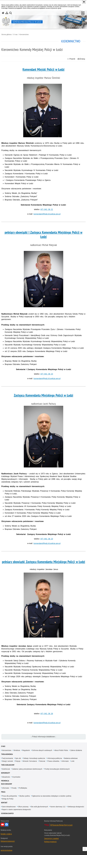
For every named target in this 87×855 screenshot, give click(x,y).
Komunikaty (5, 773)
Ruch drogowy (6, 784)
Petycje (17, 761)
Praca (3, 792)
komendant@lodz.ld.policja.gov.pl (47, 214)
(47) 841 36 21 (46, 209)
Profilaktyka (23, 788)
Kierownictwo (24, 34)
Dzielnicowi (6, 769)
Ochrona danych (7, 813)
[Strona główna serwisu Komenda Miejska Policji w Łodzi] (3, 12)
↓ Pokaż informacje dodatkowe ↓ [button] (43, 737)
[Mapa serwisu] (6, 12)
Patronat (42, 761)
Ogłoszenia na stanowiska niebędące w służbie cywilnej (51, 796)
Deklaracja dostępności (76, 807)
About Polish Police (61, 750)
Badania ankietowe (71, 758)
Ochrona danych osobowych (42, 750)
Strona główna (6, 34)
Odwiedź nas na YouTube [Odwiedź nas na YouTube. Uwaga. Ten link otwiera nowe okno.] (2, 824)
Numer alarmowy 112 (57, 807)
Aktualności (6, 777)
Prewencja (5, 781)
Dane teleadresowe (9, 807)
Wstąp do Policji (7, 799)
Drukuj (81, 59)
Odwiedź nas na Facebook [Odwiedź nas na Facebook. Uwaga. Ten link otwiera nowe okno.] (6, 824)
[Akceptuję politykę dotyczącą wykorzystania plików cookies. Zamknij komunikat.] (84, 2)
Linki (72, 761)
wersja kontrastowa (6, 850)
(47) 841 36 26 (46, 714)
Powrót (71, 59)
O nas (15, 34)
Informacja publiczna (54, 758)
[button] (83, 13)
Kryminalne (16, 777)
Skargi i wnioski (7, 761)
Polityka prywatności (50, 841)
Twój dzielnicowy (7, 765)
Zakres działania (76, 750)
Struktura (17, 750)
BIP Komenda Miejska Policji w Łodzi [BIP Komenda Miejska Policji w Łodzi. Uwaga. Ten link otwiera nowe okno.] (61, 825)
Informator (65, 761)
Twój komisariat (7, 758)
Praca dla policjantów (9, 796)
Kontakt (4, 802)
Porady (13, 788)
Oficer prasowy (23, 807)
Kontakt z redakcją (6, 834)
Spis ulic (18, 758)
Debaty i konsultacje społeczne (34, 758)
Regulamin (26, 750)
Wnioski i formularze (30, 761)
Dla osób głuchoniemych (39, 807)
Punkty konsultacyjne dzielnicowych (57, 769)
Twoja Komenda (7, 754)
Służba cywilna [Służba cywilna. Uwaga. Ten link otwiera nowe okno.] (24, 796)
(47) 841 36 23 (46, 374)
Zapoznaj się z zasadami (51, 838)
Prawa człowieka (53, 761)
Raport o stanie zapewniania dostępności (16, 809)
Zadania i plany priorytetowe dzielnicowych (27, 769)
